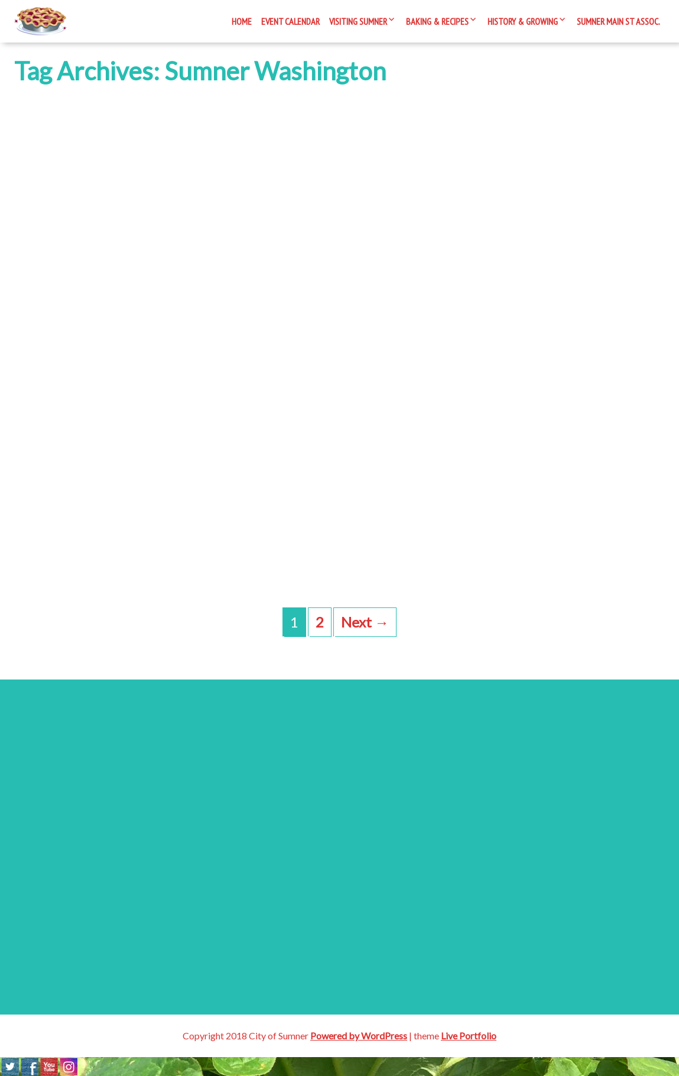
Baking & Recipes (437, 21)
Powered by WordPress (358, 1035)
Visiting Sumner (358, 21)
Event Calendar (290, 21)
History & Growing (523, 21)
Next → (365, 621)
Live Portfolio (468, 1035)
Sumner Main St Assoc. (618, 21)
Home (242, 21)
